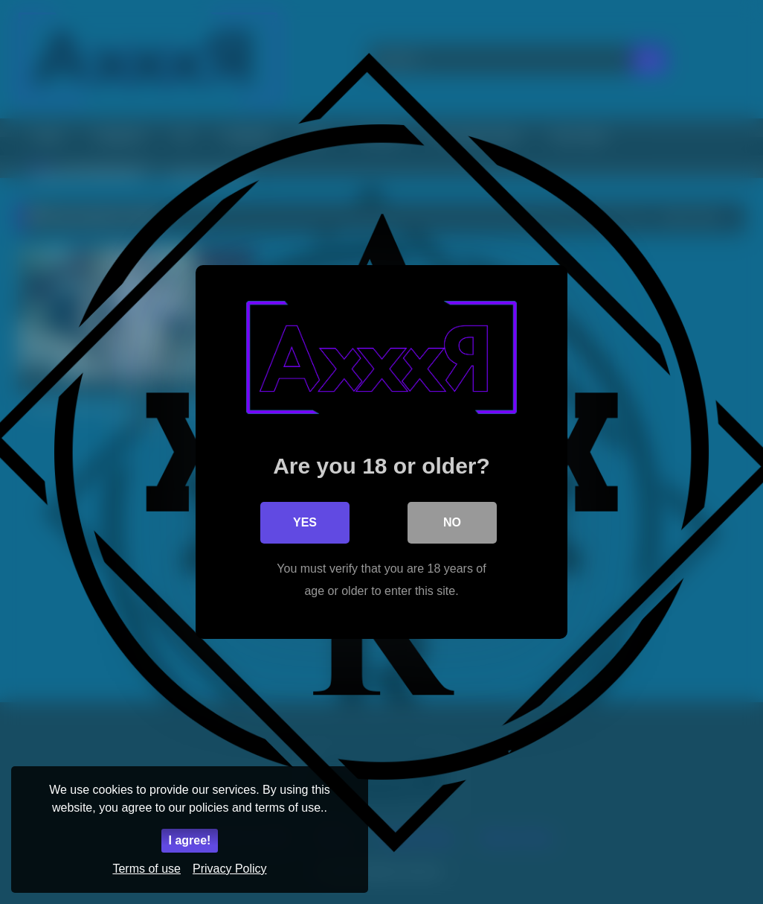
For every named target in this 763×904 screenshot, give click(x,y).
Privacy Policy (230, 868)
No (452, 522)
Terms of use (146, 868)
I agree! (190, 840)
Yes (305, 522)
